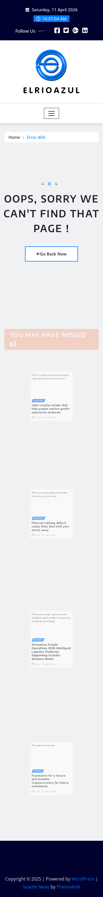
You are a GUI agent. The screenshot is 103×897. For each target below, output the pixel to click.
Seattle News (36, 887)
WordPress (82, 879)
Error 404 (36, 138)
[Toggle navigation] (51, 113)
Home (14, 138)
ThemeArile (68, 887)
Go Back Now (51, 254)
